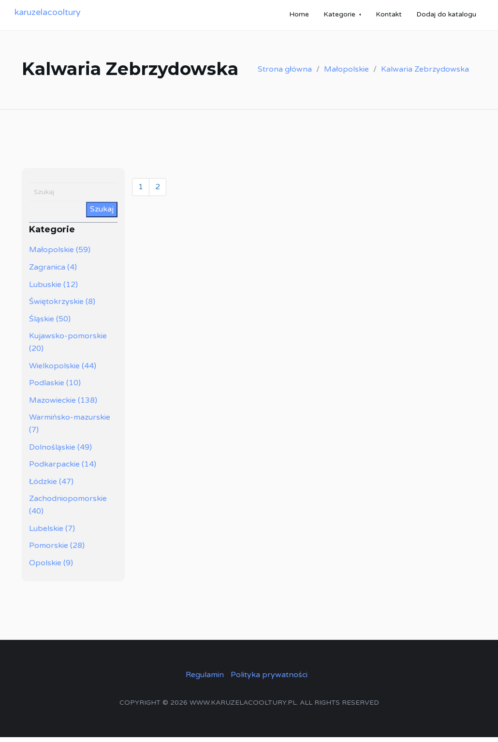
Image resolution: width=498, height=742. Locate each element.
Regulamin (205, 679)
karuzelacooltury (48, 14)
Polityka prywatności (269, 679)
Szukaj (102, 214)
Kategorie (339, 17)
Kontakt (389, 17)
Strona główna (285, 74)
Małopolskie (346, 74)
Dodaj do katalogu (446, 17)
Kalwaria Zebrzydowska (425, 74)
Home (299, 17)
